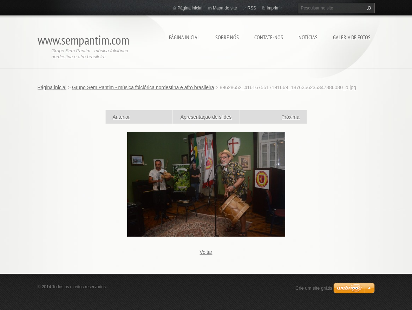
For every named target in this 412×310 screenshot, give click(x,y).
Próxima (290, 117)
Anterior (121, 117)
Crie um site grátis (313, 288)
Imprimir (274, 8)
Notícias (308, 37)
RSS (252, 8)
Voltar (206, 252)
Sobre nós (227, 37)
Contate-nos (268, 37)
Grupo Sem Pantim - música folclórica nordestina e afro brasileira (143, 87)
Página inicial (184, 37)
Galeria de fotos (352, 37)
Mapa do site (225, 8)
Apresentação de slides (206, 117)
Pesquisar (368, 8)
